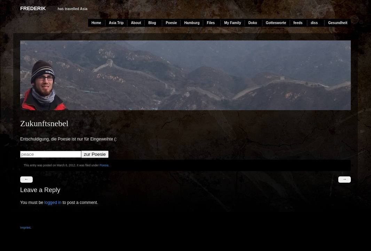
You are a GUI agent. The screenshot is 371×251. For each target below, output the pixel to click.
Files (211, 23)
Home (96, 23)
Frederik (33, 8)
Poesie (171, 23)
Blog (152, 23)
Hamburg (191, 23)
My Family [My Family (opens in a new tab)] (232, 23)
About (136, 23)
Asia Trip (116, 23)
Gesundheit (337, 23)
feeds (297, 23)
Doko (252, 23)
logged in (53, 202)
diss (314, 23)
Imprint (25, 227)
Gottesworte (276, 23)
